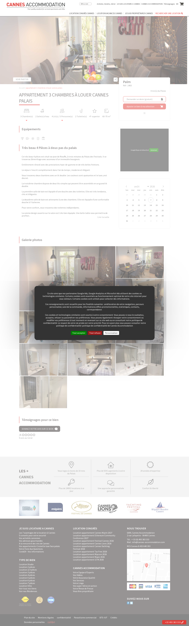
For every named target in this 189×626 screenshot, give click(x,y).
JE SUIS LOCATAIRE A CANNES (128, 4)
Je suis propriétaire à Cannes (139, 13)
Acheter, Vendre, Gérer (106, 4)
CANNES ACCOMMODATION (152, 4)
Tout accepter (78, 333)
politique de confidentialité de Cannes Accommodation (107, 325)
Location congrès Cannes (81, 13)
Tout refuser (95, 333)
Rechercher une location (169, 13)
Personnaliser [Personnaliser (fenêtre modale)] (111, 333)
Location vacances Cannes (109, 13)
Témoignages (169, 4)
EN (177, 4)
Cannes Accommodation (36, 6)
